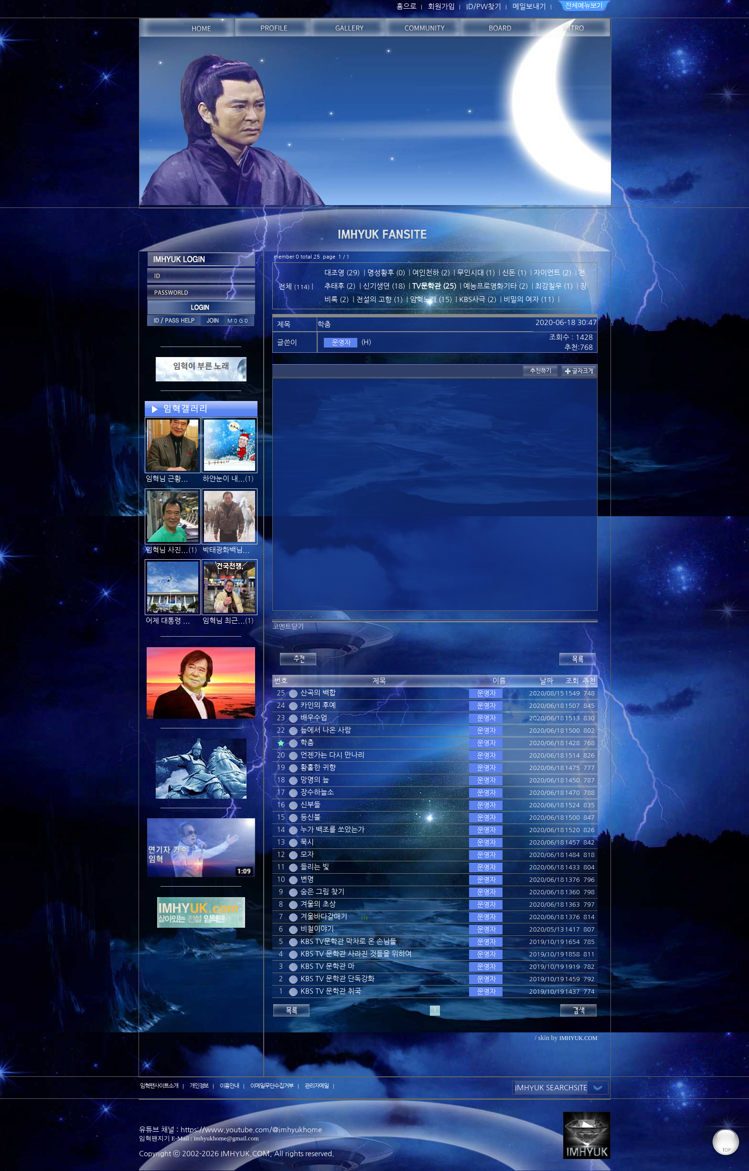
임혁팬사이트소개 (159, 1086)
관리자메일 (317, 1086)
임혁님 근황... (167, 478)
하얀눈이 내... (224, 478)
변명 (307, 879)
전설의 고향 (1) (379, 299)
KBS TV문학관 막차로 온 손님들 (348, 941)
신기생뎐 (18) (384, 286)
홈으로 (406, 6)
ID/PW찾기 (483, 6)
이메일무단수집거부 (271, 1086)
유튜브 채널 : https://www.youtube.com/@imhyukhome (230, 1129)
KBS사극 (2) (477, 299)
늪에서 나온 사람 (325, 730)
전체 (286, 286)
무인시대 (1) (476, 272)
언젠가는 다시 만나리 (332, 755)
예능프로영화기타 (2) (495, 286)
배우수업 (313, 717)
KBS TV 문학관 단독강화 (337, 978)
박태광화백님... (226, 549)
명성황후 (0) (386, 272)
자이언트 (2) (552, 272)
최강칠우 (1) (554, 286)
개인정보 (199, 1086)
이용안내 (229, 1086)
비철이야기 (317, 928)
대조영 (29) (342, 272)
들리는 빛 (314, 866)
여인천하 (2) (431, 272)
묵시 (307, 842)
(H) (366, 342)
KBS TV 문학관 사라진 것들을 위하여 (356, 953)
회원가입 (441, 6)
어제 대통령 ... (168, 620)
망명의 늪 (314, 779)
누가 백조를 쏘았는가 (332, 829)
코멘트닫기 (288, 626)
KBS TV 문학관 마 (327, 966)
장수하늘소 (317, 792)
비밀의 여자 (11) (528, 299)
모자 (307, 854)
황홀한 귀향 (318, 767)
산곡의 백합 (318, 692)
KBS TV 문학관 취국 (330, 991)
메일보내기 (529, 6)
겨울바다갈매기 (323, 916)
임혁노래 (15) (431, 299)
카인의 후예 (318, 705)
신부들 (310, 804)
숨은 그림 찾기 (322, 891)
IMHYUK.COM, (246, 1153)
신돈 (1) (514, 272)
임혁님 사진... (167, 549)
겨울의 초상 (318, 904)
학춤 (307, 742)
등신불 (310, 817)
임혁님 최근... (224, 620)
